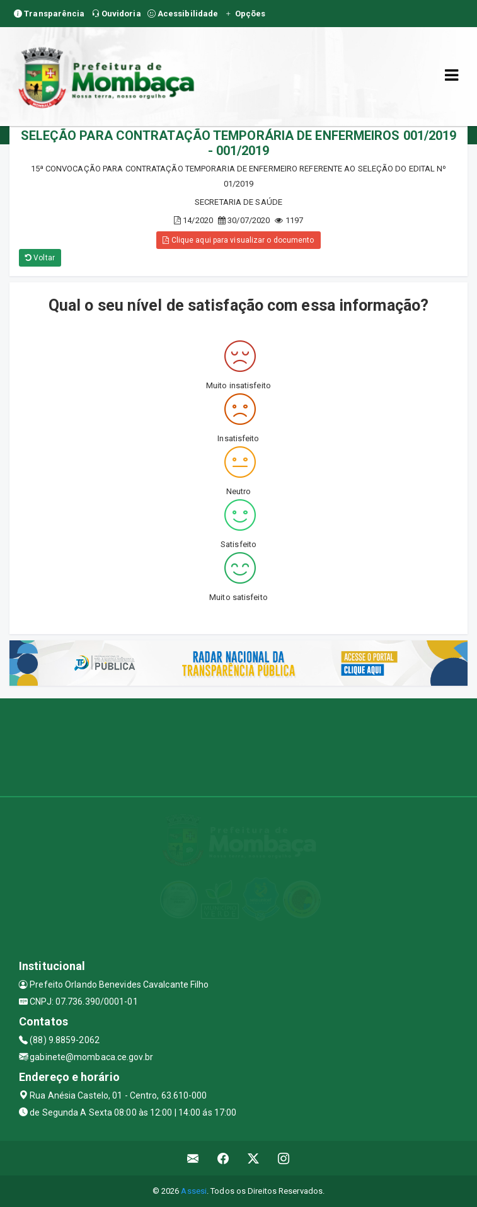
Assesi (194, 1191)
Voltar (40, 257)
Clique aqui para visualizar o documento (238, 240)
